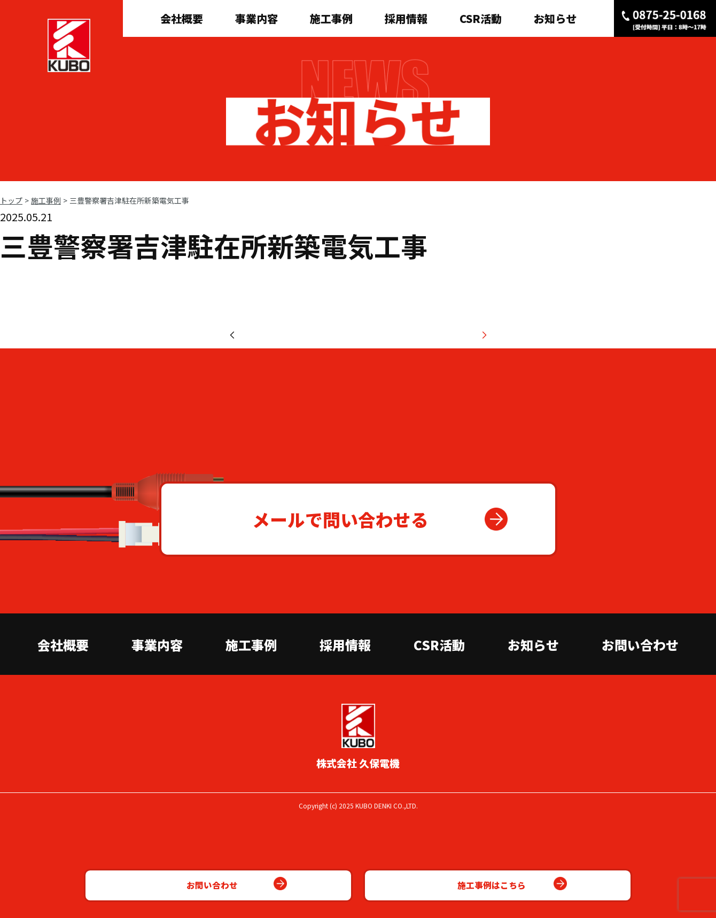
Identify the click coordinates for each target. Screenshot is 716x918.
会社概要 (181, 18)
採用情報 (406, 18)
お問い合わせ (243, 880)
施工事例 (331, 18)
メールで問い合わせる (335, 597)
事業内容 (256, 18)
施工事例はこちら (457, 880)
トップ (11, 200)
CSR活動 (481, 18)
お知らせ (555, 18)
